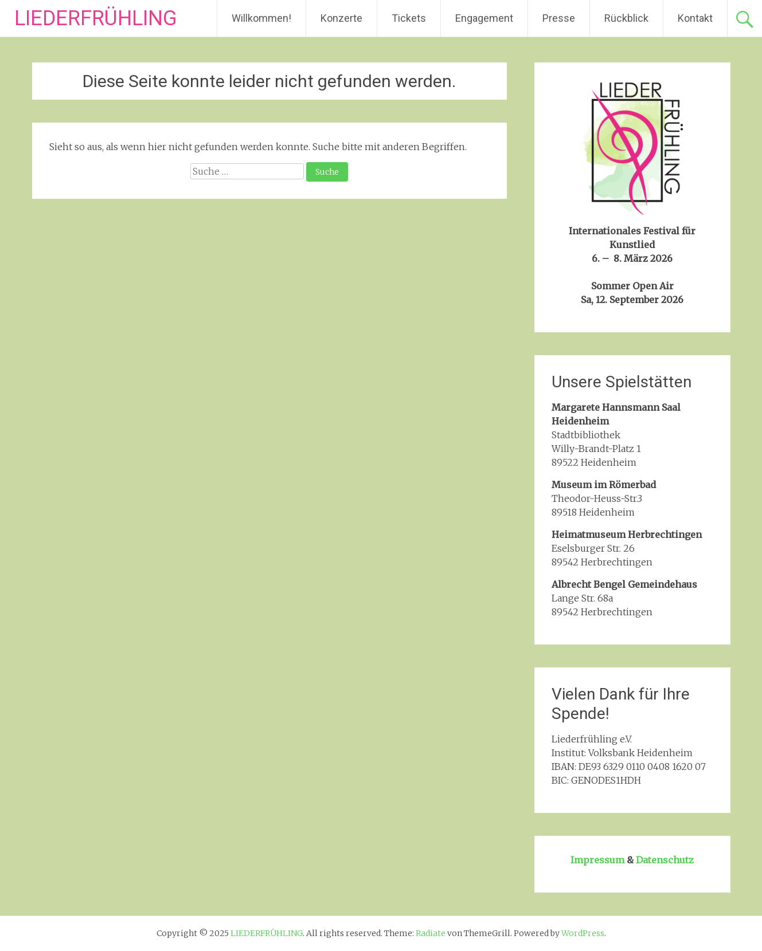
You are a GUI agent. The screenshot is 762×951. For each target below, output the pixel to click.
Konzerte (341, 18)
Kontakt (695, 18)
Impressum (597, 860)
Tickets (409, 18)
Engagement (484, 18)
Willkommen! (261, 18)
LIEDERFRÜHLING (95, 18)
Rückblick (626, 18)
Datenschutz (665, 860)
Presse (558, 18)
